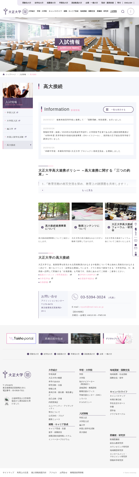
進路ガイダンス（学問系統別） (56, 275)
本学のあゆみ (54, 381)
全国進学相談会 (88, 278)
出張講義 (45, 282)
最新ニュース (54, 419)
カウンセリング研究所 (119, 446)
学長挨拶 (52, 374)
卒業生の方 (63, 3)
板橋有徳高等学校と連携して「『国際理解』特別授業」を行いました (89, 120)
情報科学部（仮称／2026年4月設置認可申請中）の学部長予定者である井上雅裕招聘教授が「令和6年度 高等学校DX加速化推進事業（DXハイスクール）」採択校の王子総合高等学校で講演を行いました (87, 135)
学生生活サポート (117, 403)
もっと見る (87, 190)
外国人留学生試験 (16, 137)
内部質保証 (53, 402)
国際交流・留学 (116, 378)
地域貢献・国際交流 (86, 11)
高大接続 (11, 145)
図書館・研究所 (102, 11)
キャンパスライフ (54, 11)
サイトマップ (8, 472)
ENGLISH (128, 3)
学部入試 (12, 112)
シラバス (83, 398)
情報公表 (52, 389)
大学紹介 (30, 11)
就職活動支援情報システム (60, 436)
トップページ (9, 74)
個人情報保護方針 (38, 472)
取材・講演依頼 (107, 3)
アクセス (53, 472)
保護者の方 (51, 3)
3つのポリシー (85, 402)
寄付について (54, 412)
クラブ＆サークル (117, 414)
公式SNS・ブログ (56, 416)
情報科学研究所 (116, 460)
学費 (112, 407)
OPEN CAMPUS (89, 275)
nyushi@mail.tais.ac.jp (92, 307)
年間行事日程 (115, 399)
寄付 (119, 3)
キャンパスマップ (117, 396)
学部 (81, 374)
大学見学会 (46, 278)
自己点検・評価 (55, 398)
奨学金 (113, 410)
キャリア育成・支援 (57, 428)
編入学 (11, 129)
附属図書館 (114, 439)
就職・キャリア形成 (70, 11)
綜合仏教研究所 (116, 443)
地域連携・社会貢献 (118, 374)
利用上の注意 (22, 472)
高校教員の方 (76, 3)
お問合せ (63, 472)
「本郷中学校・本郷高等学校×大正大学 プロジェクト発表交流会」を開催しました (81, 151)
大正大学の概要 (55, 378)
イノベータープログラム (59, 439)
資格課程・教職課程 (87, 388)
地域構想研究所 (116, 450)
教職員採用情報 (76, 472)
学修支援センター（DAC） (90, 395)
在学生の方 (39, 3)
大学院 (82, 378)
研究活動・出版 (55, 385)
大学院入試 (13, 121)
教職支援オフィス (86, 391)
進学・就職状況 (55, 432)
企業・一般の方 (92, 3)
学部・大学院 (41, 11)
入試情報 (112, 11)
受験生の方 (26, 3)
